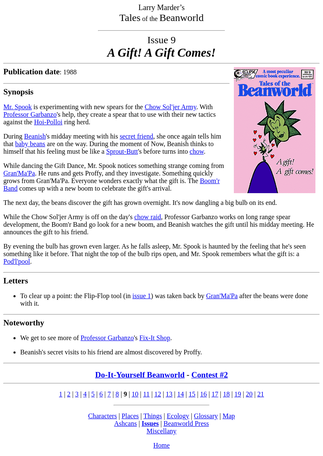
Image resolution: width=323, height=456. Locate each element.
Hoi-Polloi (48, 122)
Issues (150, 423)
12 (157, 394)
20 (249, 394)
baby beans (30, 143)
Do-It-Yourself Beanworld (140, 374)
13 (169, 394)
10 (135, 394)
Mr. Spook (17, 106)
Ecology (178, 415)
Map (228, 415)
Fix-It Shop (154, 337)
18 (226, 394)
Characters (102, 415)
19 (237, 394)
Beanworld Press (186, 423)
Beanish (35, 136)
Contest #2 (209, 374)
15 (192, 394)
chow (197, 151)
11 (146, 394)
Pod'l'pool (16, 261)
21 (260, 394)
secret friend (137, 136)
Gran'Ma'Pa (19, 173)
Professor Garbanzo (30, 114)
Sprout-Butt (122, 151)
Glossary (206, 415)
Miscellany (161, 431)
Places (130, 415)
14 (180, 394)
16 (203, 394)
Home (161, 445)
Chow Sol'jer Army (170, 106)
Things (152, 415)
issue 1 (141, 295)
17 (215, 394)
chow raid (147, 216)
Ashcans (125, 423)
